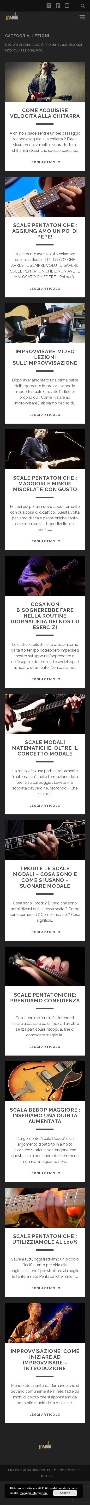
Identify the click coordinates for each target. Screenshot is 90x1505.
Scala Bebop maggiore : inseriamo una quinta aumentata (45, 1115)
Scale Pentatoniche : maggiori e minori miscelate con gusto (45, 483)
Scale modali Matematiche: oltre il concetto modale (45, 748)
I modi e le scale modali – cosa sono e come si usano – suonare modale (45, 877)
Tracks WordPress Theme (33, 1470)
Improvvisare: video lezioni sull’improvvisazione (45, 357)
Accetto (65, 1493)
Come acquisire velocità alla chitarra (45, 113)
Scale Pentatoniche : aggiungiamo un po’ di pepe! (45, 231)
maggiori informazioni (34, 1493)
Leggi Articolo (45, 162)
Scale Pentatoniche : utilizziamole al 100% (45, 1239)
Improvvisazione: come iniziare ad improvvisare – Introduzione (45, 1359)
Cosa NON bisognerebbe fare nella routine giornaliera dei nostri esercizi (45, 615)
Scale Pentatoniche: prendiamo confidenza (45, 998)
